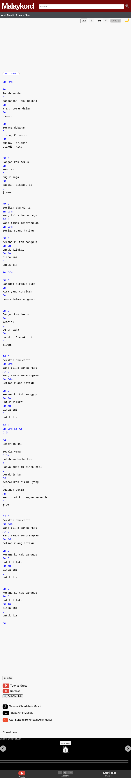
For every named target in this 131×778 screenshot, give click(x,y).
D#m (10, 213)
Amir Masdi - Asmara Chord (16, 15)
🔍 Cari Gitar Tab (12, 698)
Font (99, 21)
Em (9, 248)
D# (4, 442)
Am (9, 255)
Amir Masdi (11, 74)
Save (84, 21)
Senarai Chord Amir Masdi (25, 709)
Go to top (8, 680)
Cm (4, 107)
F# (9, 541)
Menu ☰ (115, 21)
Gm (4, 84)
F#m (10, 84)
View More (65, 749)
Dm (4, 297)
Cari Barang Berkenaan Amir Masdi (30, 723)
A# (4, 206)
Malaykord (18, 6)
